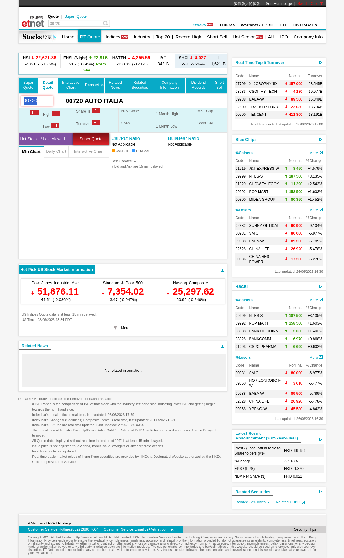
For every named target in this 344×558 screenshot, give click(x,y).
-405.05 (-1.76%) (40, 60)
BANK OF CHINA (263, 331)
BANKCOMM (260, 339)
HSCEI (242, 286)
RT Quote (90, 36)
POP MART (258, 192)
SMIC (254, 233)
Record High (188, 36)
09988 (241, 99)
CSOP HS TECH (263, 91)
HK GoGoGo (305, 25)
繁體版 (239, 4)
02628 (241, 249)
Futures (227, 25)
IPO (284, 36)
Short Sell (217, 36)
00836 (241, 259)
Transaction (94, 85)
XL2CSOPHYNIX (263, 84)
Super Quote (75, 16)
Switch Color (310, 4)
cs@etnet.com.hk (159, 529)
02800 (241, 107)
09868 (241, 409)
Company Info (308, 36)
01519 (241, 168)
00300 (241, 199)
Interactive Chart (88, 151)
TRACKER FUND (263, 107)
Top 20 (163, 36)
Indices (113, 36)
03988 (241, 331)
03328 (241, 339)
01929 (241, 184)
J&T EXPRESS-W (264, 168)
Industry (142, 36)
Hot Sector (244, 36)
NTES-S (256, 176)
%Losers (243, 210)
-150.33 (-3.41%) (131, 60)
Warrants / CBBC (257, 25)
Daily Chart (56, 151)
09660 (241, 383)
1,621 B (218, 60)
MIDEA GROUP (262, 199)
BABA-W (256, 99)
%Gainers (244, 153)
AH (271, 36)
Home (68, 36)
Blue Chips (246, 139)
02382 (241, 225)
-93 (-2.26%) (192, 60)
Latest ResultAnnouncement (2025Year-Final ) (267, 435)
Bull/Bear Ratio (183, 138)
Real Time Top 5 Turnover (260, 62)
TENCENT (258, 114)
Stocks (203, 25)
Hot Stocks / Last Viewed (42, 139)
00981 (241, 233)
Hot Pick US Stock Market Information (57, 269)
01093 (241, 346)
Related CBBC (290, 502)
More (316, 153)
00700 (241, 114)
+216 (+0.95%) (85, 63)
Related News (35, 346)
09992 (241, 192)
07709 (241, 84)
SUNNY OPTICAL (264, 225)
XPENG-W (258, 409)
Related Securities (253, 491)
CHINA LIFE (259, 249)
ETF (283, 25)
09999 (241, 176)
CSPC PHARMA (263, 346)
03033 (241, 91)
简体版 (254, 4)
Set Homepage (279, 4)
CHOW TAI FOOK (264, 184)
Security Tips (305, 529)
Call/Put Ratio (126, 138)
